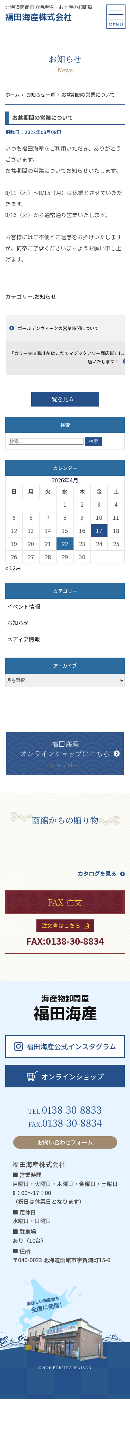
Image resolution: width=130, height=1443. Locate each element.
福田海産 (65, 1009)
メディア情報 (23, 639)
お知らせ (45, 296)
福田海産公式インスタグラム (65, 1046)
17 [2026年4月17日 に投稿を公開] (99, 530)
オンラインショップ (65, 1076)
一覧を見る (60, 399)
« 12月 (13, 567)
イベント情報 (23, 606)
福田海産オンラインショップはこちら (70, 754)
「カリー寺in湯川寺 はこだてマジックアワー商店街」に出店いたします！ (69, 357)
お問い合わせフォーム (65, 1142)
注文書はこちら (65, 925)
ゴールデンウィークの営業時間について (58, 328)
